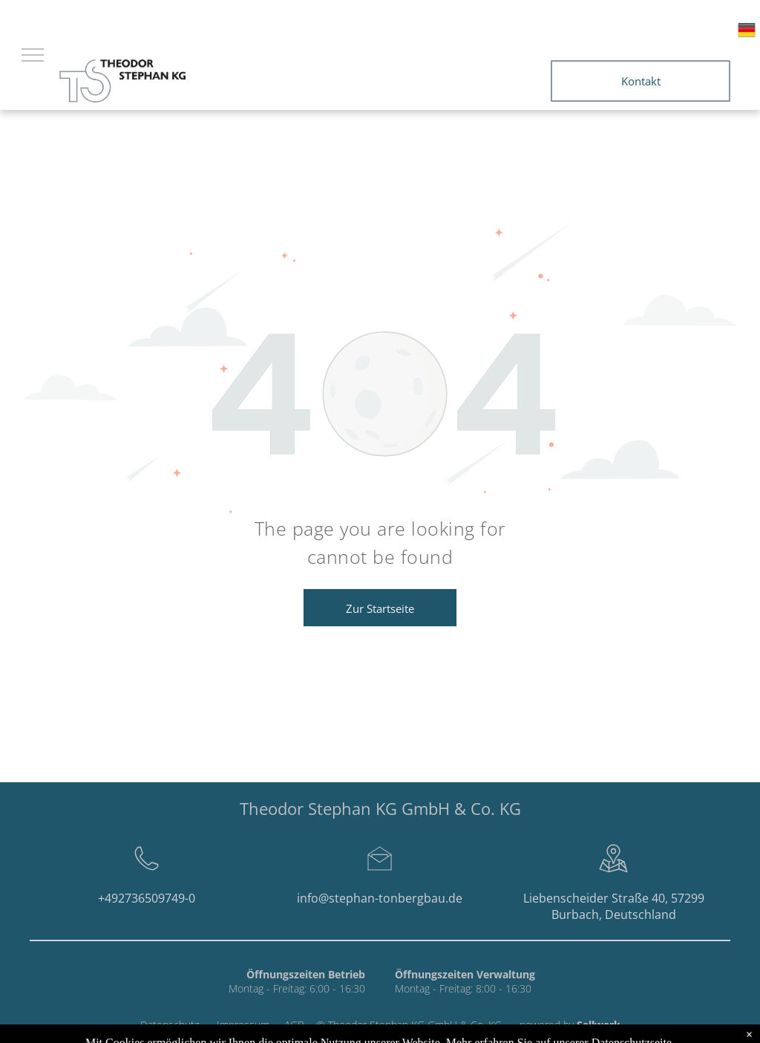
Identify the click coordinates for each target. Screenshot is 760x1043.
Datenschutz (169, 1025)
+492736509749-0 (146, 898)
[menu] (32, 55)
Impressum (243, 1025)
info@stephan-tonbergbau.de (379, 898)
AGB (294, 1025)
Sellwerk (598, 1025)
